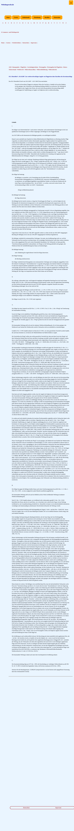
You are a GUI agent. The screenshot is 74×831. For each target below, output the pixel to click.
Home (8, 17)
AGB (10, 67)
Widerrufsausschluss (30, 69)
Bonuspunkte (15, 67)
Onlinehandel (25, 17)
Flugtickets (23, 67)
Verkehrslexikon (16, 42)
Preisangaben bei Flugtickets (54, 67)
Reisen (65, 67)
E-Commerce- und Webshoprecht (10, 32)
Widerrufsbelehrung (42, 69)
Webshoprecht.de (7, 5)
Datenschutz (57, 17)
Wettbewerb (20, 69)
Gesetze (16, 17)
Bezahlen (47, 17)
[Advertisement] (37, 60)
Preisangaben (42, 67)
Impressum (34, 42)
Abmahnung (37, 17)
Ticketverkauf (12, 69)
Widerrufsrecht (53, 69)
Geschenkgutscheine (32, 67)
